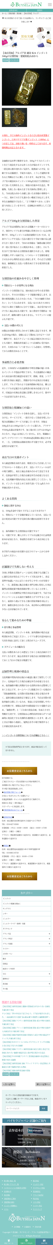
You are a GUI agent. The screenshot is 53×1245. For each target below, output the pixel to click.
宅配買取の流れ (9, 1202)
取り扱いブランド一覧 (11, 1184)
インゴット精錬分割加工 (11, 903)
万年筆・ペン (7, 954)
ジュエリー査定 (38, 1184)
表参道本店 (13, 10)
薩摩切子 (6, 979)
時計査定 (36, 1198)
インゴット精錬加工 (10, 1205)
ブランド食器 (7, 944)
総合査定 (36, 1181)
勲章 (4, 959)
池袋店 (39, 10)
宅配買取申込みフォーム (13, 810)
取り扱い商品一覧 (10, 1181)
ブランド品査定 (38, 1195)
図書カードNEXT (9, 969)
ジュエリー (7, 918)
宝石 (4, 974)
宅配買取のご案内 (10, 1198)
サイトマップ (37, 1209)
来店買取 (7, 1195)
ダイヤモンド (7, 929)
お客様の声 (7, 1191)
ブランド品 (7, 934)
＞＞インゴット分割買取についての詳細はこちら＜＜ (25, 735)
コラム (6, 1209)
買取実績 (38, 1227)
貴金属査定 (36, 1191)
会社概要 (17, 1227)
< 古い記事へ (8, 1084)
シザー (5, 914)
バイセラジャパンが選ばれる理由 (15, 1188)
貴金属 (5, 60)
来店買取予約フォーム (12, 792)
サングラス (7, 908)
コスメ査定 (36, 1202)
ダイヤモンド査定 (39, 1188)
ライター (6, 949)
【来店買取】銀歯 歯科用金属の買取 (16, 1070)
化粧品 (5, 964)
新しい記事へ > (43, 1084)
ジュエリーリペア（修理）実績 (14, 923)
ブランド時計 (7, 938)
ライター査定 (37, 1205)
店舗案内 (27, 1227)
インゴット (14, 60)
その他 (5, 989)
